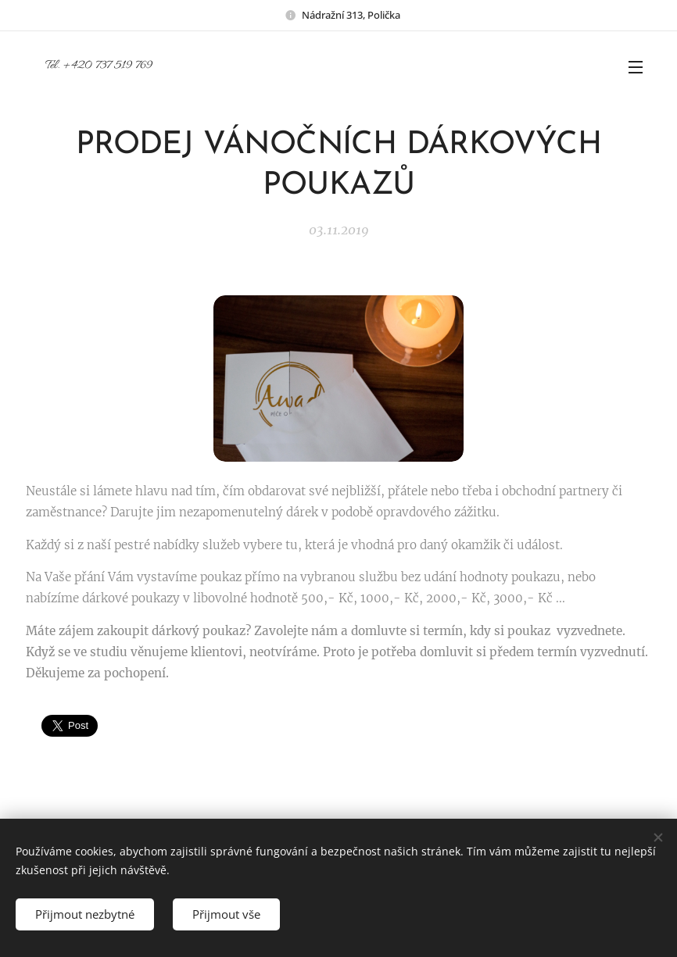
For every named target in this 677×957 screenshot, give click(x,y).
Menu (636, 67)
